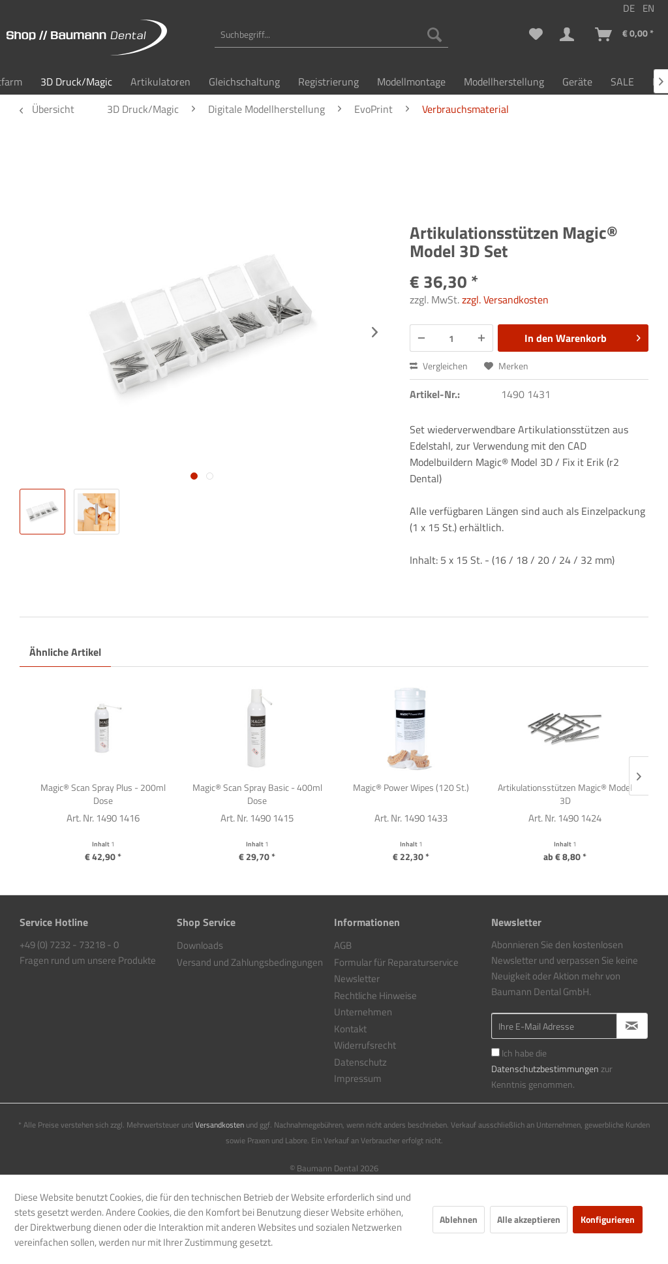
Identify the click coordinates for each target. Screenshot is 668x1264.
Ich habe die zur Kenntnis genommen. (552, 1068)
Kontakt (350, 1028)
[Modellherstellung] (504, 82)
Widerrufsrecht (365, 1045)
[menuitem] (331, 35)
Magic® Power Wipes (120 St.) (411, 787)
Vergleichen (439, 366)
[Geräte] (577, 82)
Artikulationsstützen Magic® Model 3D (565, 794)
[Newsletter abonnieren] (632, 1026)
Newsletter (357, 978)
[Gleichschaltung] (244, 82)
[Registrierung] (328, 82)
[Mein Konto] (569, 35)
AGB (343, 945)
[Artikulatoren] (160, 82)
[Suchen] (434, 35)
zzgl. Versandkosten (505, 299)
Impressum (358, 1078)
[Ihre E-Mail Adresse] (554, 1026)
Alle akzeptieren (528, 1219)
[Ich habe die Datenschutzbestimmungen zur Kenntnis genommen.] (495, 1052)
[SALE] (622, 82)
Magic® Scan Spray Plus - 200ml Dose (103, 794)
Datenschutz (360, 1062)
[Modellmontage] (411, 82)
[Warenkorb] (625, 35)
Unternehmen (363, 1011)
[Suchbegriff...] (331, 35)
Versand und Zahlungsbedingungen (250, 962)
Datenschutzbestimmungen (545, 1068)
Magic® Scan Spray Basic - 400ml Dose (257, 794)
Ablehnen (459, 1219)
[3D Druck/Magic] (76, 82)
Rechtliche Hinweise (375, 995)
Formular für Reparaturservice (396, 962)
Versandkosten (219, 1124)
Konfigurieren (608, 1219)
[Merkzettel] (536, 35)
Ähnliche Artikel (65, 652)
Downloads (200, 945)
